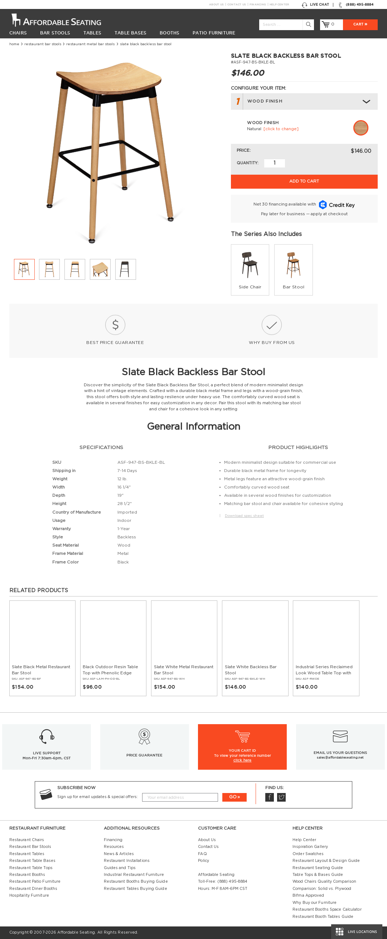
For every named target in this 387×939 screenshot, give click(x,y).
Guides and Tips (120, 868)
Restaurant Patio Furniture (35, 881)
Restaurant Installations (127, 861)
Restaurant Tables (27, 854)
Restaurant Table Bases (32, 861)
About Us (216, 4)
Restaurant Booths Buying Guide (136, 881)
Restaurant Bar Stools (42, 44)
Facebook (269, 797)
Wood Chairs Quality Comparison (324, 881)
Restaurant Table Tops (31, 868)
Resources (114, 847)
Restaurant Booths (27, 875)
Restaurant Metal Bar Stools (90, 44)
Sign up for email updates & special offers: (97, 797)
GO (233, 797)
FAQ (202, 854)
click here (242, 760)
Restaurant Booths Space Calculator (327, 909)
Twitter (281, 797)
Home (14, 44)
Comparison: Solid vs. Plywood (321, 889)
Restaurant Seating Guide (317, 868)
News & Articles (119, 854)
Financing (258, 4)
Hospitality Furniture (29, 895)
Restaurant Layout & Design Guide (326, 861)
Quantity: (247, 163)
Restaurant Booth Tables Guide (322, 917)
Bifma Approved (308, 895)
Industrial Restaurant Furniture (134, 875)
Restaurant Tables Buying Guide (135, 889)
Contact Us (236, 4)
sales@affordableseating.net (340, 757)
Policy (203, 861)
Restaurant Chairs (26, 840)
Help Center (279, 4)
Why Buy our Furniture (314, 903)
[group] (250, 269)
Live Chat (315, 5)
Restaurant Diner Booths (33, 889)
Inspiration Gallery (310, 847)
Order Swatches (308, 854)
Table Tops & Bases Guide (317, 875)
